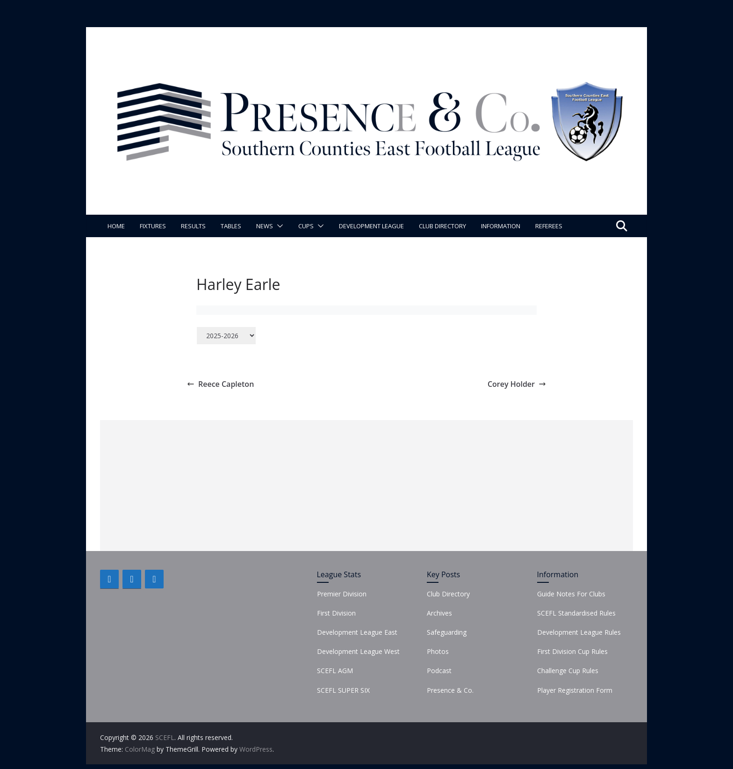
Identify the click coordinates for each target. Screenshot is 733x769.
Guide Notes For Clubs (571, 593)
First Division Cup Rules (572, 651)
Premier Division (341, 593)
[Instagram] (154, 579)
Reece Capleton (220, 384)
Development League (371, 226)
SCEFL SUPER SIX (343, 690)
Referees (548, 226)
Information (500, 226)
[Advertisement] (366, 485)
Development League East (357, 632)
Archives (439, 613)
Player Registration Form (574, 690)
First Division (336, 613)
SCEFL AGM (335, 670)
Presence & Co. (450, 690)
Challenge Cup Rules (567, 670)
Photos (438, 651)
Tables (231, 226)
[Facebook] (109, 579)
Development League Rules (579, 632)
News (264, 226)
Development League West (358, 651)
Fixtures (153, 226)
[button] (278, 226)
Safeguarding (447, 632)
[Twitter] (131, 579)
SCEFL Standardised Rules (576, 613)
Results (193, 226)
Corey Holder (517, 384)
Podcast (439, 670)
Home (116, 226)
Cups (306, 226)
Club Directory (442, 226)
